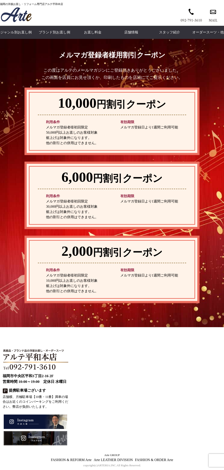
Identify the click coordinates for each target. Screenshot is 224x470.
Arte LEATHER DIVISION (113, 460)
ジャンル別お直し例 (16, 32)
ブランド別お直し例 (54, 32)
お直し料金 (93, 32)
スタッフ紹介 (169, 32)
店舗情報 (131, 32)
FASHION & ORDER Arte (154, 460)
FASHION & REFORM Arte (71, 460)
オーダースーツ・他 (208, 32)
